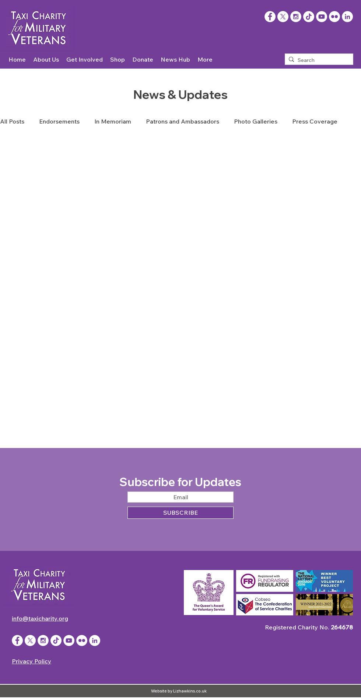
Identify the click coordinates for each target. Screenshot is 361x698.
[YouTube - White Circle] (321, 16)
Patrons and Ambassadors (182, 121)
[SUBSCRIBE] (180, 513)
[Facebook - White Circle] (17, 640)
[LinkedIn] (347, 16)
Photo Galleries (255, 121)
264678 (342, 627)
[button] (46, 59)
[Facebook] (270, 16)
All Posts (12, 121)
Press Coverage (314, 121)
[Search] (317, 60)
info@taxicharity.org (40, 618)
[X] (282, 16)
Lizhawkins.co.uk (190, 691)
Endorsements (59, 121)
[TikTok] (308, 16)
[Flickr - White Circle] (334, 16)
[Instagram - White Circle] (295, 16)
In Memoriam (112, 121)
